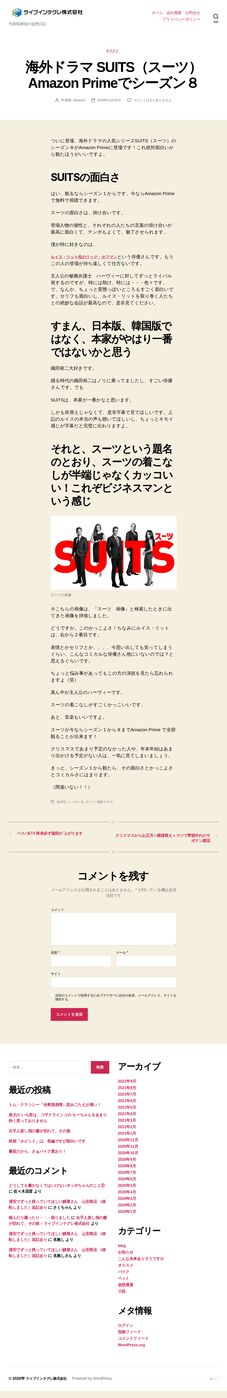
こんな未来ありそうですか (141, 1266)
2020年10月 (128, 1160)
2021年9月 (127, 1088)
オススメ (113, 56)
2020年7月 (127, 1179)
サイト (56, 981)
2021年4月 (127, 1121)
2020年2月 (127, 1212)
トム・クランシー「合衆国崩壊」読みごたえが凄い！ (55, 1112)
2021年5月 (127, 1114)
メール (122, 960)
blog (122, 1253)
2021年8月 (127, 1095)
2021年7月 (127, 1101)
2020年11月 (128, 1153)
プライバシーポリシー (181, 21)
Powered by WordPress (97, 1385)
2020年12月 (128, 1147)
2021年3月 (127, 1127)
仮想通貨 (125, 1292)
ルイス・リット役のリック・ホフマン (91, 262)
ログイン (125, 1332)
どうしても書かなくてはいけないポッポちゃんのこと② (57, 1193)
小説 (122, 1298)
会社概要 (174, 15)
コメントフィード (133, 1345)
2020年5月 (127, 1193)
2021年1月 (127, 1140)
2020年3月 (127, 1206)
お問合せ (192, 15)
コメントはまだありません (153, 106)
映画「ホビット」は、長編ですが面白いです (47, 1148)
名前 (55, 960)
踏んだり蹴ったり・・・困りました (39, 1225)
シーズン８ (77, 807)
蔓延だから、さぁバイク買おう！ (37, 1158)
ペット (123, 1285)
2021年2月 (127, 1134)
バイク (123, 1279)
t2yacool (77, 106)
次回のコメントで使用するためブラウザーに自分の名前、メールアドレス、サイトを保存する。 (115, 1004)
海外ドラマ (107, 807)
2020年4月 (127, 1199)
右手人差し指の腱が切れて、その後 (39, 1138)
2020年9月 (127, 1166)
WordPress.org (131, 1352)
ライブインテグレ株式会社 (49, 1385)
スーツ (92, 807)
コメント (57, 917)
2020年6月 (127, 1186)
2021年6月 (127, 1108)
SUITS (62, 807)
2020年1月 (127, 1219)
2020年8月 (127, 1173)
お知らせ (125, 1259)
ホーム (157, 15)
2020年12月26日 (108, 106)
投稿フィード (129, 1339)
